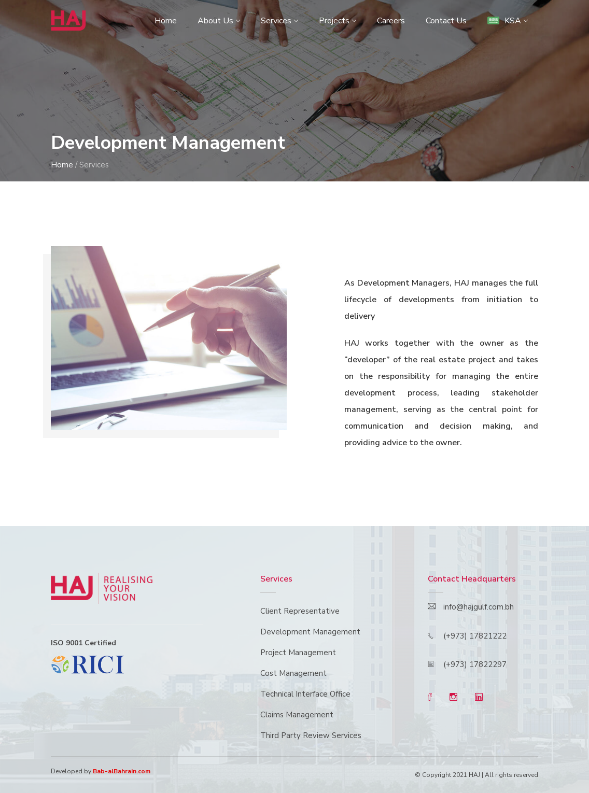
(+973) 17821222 (475, 636)
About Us (215, 20)
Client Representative (300, 611)
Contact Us (446, 20)
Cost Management (293, 673)
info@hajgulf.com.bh (478, 607)
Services (276, 20)
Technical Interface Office (305, 694)
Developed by (100, 771)
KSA (504, 20)
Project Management (298, 652)
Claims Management (296, 715)
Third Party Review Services (310, 735)
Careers (391, 20)
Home (166, 20)
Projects (334, 20)
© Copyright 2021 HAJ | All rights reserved (476, 775)
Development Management (310, 632)
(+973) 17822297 (475, 664)
